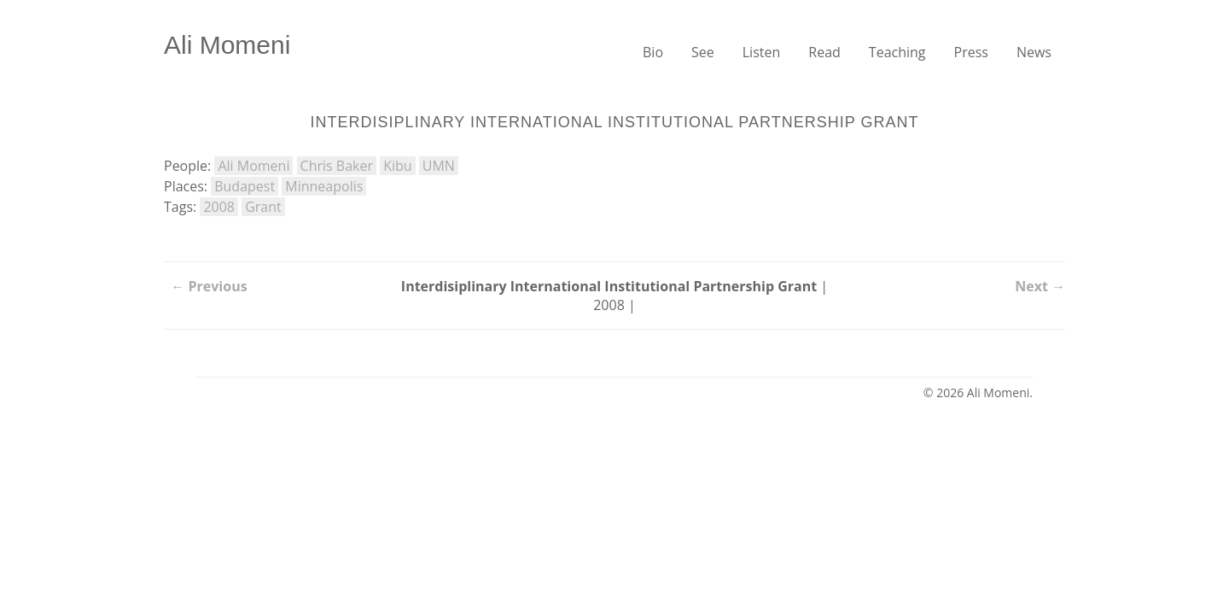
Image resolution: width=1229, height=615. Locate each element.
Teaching (897, 52)
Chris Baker (336, 165)
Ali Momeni (227, 45)
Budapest (244, 186)
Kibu (397, 165)
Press (971, 52)
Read (824, 52)
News (1033, 52)
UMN (438, 165)
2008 (219, 206)
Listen (762, 52)
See (702, 52)
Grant (263, 206)
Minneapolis (324, 186)
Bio (653, 52)
